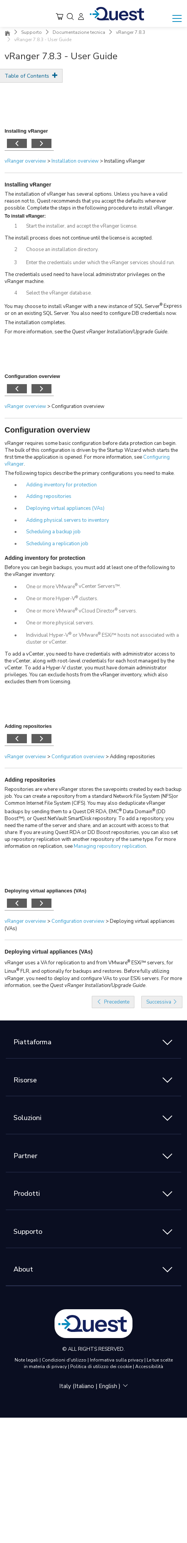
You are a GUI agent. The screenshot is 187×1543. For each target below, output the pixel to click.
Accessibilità (149, 1366)
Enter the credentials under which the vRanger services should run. (100, 262)
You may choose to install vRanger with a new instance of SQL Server (82, 306)
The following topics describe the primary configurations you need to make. (90, 473)
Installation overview (75, 161)
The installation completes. (35, 322)
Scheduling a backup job (53, 531)
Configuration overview (47, 430)
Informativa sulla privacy (117, 1360)
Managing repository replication (110, 846)
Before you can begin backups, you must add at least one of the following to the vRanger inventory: (90, 571)
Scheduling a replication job (57, 543)
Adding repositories (48, 496)
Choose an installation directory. (62, 249)
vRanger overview (25, 161)
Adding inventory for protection (61, 484)
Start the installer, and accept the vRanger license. (81, 226)
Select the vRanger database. (59, 293)
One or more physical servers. (60, 622)
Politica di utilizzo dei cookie (101, 1366)
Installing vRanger (28, 184)
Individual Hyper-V (47, 635)
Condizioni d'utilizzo (65, 1360)
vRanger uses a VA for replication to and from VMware (66, 962)
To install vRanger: (25, 216)
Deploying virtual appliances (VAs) (65, 508)
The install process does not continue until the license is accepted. (79, 238)
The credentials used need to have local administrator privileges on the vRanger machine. (85, 278)
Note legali (27, 1360)
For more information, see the (38, 331)
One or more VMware (50, 586)
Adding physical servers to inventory (67, 520)
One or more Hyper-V (50, 598)
